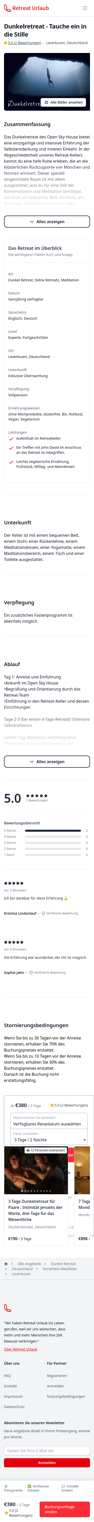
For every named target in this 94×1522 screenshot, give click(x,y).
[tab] (22, 1191)
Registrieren (57, 1375)
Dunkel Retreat (63, 1263)
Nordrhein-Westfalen (60, 1268)
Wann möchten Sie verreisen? (34, 1118)
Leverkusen (21, 1273)
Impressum (13, 1396)
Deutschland (22, 1268)
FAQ (7, 1375)
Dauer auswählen (25, 1133)
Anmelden (55, 1386)
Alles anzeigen (46, 221)
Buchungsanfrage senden (60, 1509)
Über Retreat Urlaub (20, 1349)
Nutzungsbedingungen (66, 1396)
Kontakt (10, 1386)
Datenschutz (14, 1406)
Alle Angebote (29, 1263)
